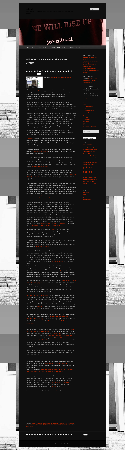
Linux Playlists (89, 106)
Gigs (86, 108)
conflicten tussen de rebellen (56, 363)
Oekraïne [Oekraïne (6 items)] (85, 164)
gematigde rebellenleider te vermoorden (46, 225)
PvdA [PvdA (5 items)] (93, 175)
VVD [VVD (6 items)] (95, 183)
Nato (72, 423)
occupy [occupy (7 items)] (95, 162)
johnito (30, 9)
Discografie (88, 112)
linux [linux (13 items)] (96, 156)
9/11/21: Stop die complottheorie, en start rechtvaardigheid (90, 80)
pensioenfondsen (57, 261)
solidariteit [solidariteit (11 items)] (86, 179)
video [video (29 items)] (85, 183)
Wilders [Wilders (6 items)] (85, 185)
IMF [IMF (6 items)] (89, 155)
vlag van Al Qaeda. (43, 247)
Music (33, 47)
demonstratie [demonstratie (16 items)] (87, 149)
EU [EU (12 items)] (84, 151)
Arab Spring (35, 423)
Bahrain (40, 306)
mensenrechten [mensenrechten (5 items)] (88, 158)
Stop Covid (52, 47)
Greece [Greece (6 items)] (94, 151)
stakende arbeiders (41, 151)
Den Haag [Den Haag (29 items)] (94, 149)
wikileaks (67, 424)
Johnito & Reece (89, 110)
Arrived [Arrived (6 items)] (84, 144)
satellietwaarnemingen (40, 166)
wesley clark (61, 424)
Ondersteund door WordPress (62, 444)
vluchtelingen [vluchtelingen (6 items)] (90, 183)
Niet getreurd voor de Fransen (37, 295)
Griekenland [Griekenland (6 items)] (86, 153)
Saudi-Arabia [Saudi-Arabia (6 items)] (93, 177)
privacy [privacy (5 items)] (84, 175)
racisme (54, 230)
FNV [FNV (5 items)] (91, 151)
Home (27, 47)
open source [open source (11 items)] (91, 164)
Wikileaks (58, 334)
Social (63, 47)
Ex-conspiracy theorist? (74, 47)
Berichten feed (87, 196)
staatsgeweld (55, 382)
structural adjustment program (50, 424)
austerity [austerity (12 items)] (89, 144)
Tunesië (31, 138)
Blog (58, 47)
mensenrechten (54, 391)
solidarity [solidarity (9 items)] (91, 179)
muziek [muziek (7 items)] (84, 160)
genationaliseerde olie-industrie (60, 336)
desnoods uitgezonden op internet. (54, 223)
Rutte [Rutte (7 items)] (88, 177)
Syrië (53, 386)
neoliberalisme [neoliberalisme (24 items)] (88, 162)
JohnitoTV (88, 119)
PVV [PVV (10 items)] (95, 175)
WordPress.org (87, 199)
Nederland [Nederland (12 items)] (90, 160)
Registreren (86, 192)
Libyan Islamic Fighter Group (63, 423)
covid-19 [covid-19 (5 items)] (96, 147)
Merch (39, 47)
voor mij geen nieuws (39, 90)
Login (84, 194)
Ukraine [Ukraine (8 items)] (93, 181)
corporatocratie (46, 423)
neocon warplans (30, 424)
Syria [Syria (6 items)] (95, 179)
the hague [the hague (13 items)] (86, 181)
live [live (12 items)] (84, 158)
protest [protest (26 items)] (89, 175)
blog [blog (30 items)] (92, 147)
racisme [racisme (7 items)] (85, 177)
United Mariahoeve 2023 (89, 68)
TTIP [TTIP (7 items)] (90, 181)
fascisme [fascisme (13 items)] (87, 151)
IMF (52, 423)
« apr (86, 98)
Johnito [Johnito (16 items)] (92, 156)
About (44, 47)
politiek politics (29, 426)
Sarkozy (58, 270)
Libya (54, 423)
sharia (40, 424)
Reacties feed (86, 198)
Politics (37, 424)
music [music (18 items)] (94, 158)
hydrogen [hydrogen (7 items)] (85, 155)
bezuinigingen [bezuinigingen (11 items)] (87, 147)
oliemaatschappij (45, 331)
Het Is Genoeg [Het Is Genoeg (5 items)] (92, 153)
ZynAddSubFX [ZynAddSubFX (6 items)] (90, 185)
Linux (86, 117)
